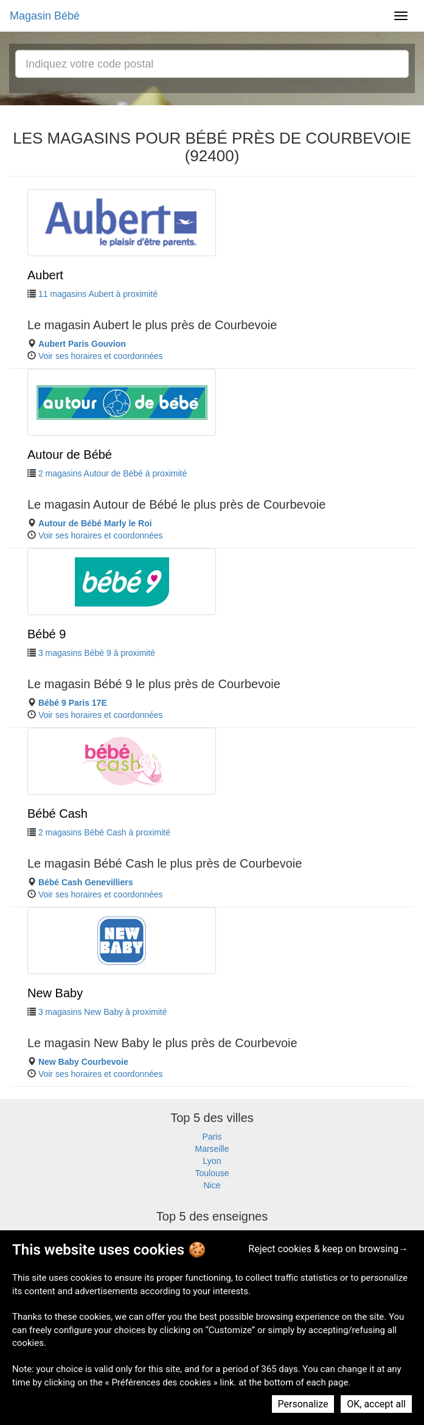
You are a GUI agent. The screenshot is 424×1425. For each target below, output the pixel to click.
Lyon (212, 1161)
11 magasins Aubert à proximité (98, 294)
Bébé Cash (57, 813)
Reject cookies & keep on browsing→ (328, 1249)
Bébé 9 (46, 634)
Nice (211, 1185)
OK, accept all (376, 1404)
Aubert (45, 275)
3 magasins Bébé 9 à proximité (96, 653)
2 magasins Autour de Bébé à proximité (112, 473)
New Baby (55, 993)
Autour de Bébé (69, 454)
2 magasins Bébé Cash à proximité (104, 832)
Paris (212, 1136)
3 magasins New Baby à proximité (102, 1012)
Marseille (212, 1149)
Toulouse (212, 1173)
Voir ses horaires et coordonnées (100, 356)
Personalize (303, 1404)
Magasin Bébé (45, 16)
